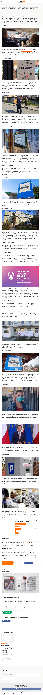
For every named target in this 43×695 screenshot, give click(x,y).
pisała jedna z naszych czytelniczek (13, 375)
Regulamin (31, 690)
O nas (18, 690)
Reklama (11, 690)
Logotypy (22, 690)
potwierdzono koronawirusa (27, 540)
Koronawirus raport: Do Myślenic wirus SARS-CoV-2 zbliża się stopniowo (7, 648)
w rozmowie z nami (23, 294)
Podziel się (6, 620)
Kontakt (15, 690)
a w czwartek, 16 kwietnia (25, 414)
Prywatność (26, 690)
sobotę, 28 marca (6, 16)
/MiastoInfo (29, 563)
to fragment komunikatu (26, 51)
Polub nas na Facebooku (21, 689)
